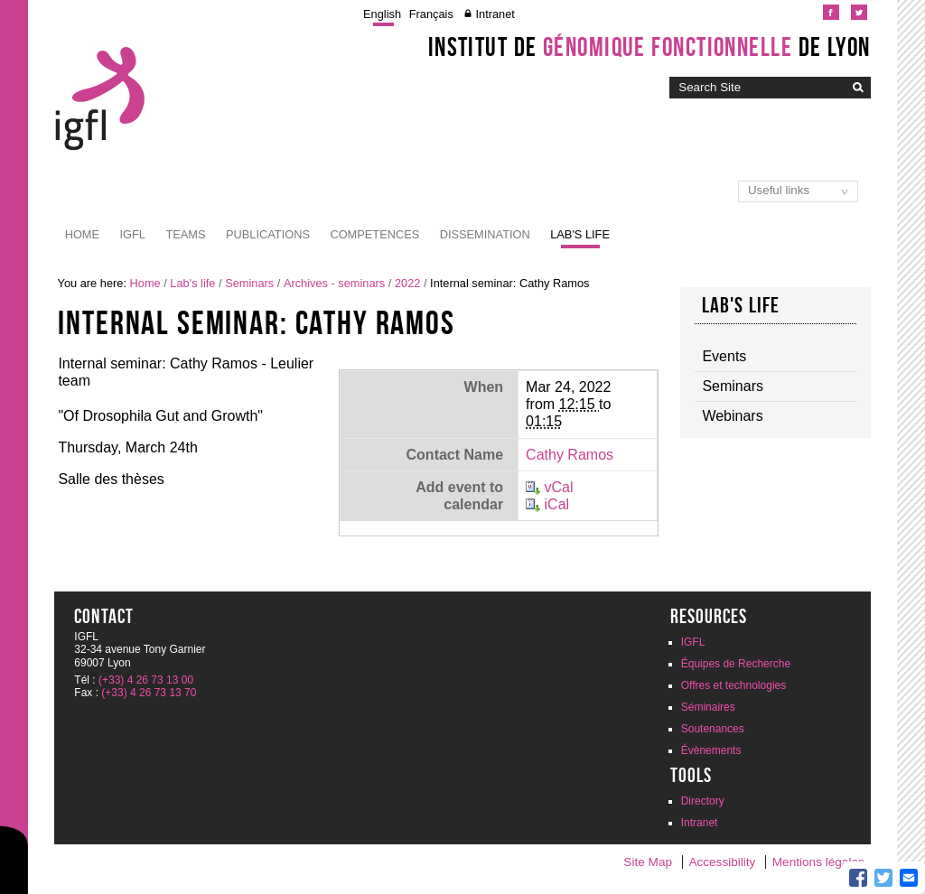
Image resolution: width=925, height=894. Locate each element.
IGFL (132, 234)
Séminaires (708, 707)
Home (82, 234)
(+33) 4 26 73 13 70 (148, 692)
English (382, 14)
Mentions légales (818, 862)
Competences (374, 234)
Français (431, 14)
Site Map (647, 862)
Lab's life (580, 234)
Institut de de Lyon (649, 47)
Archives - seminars (334, 283)
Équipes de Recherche (735, 663)
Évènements (711, 750)
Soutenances (712, 728)
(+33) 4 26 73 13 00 (145, 680)
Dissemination (485, 234)
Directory (702, 801)
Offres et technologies (734, 685)
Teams (185, 234)
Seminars (249, 283)
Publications (268, 234)
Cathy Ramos (569, 454)
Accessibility (721, 862)
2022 (407, 283)
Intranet (494, 14)
